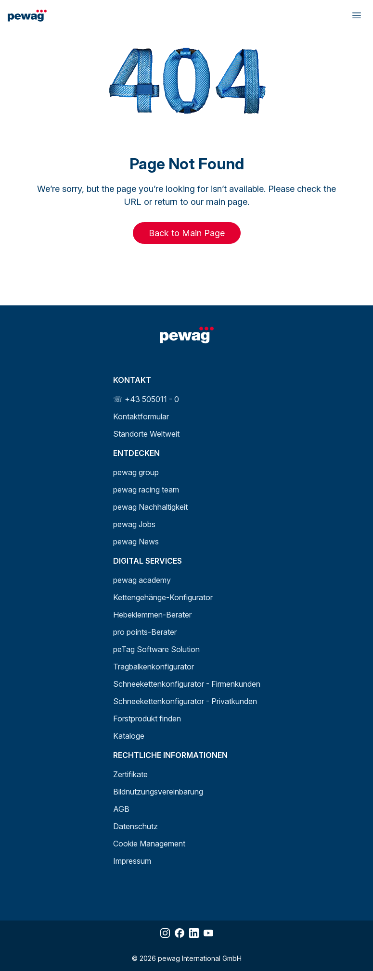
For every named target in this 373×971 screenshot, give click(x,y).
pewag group (136, 472)
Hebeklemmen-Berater (152, 614)
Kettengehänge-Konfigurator (163, 597)
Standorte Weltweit (146, 434)
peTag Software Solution (156, 649)
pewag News (136, 541)
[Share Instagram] (165, 933)
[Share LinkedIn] (194, 933)
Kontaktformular (141, 416)
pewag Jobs (134, 524)
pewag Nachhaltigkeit (150, 507)
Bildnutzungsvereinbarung (158, 791)
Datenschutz (135, 826)
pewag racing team (146, 489)
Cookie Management (149, 843)
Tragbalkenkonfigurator (153, 666)
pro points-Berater (145, 632)
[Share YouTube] (208, 933)
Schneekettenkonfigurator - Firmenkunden (186, 684)
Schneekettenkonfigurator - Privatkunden (185, 701)
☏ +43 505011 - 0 (146, 399)
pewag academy (142, 580)
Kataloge (128, 736)
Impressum (132, 861)
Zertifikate (130, 774)
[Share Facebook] (179, 933)
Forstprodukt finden (147, 718)
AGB (121, 809)
